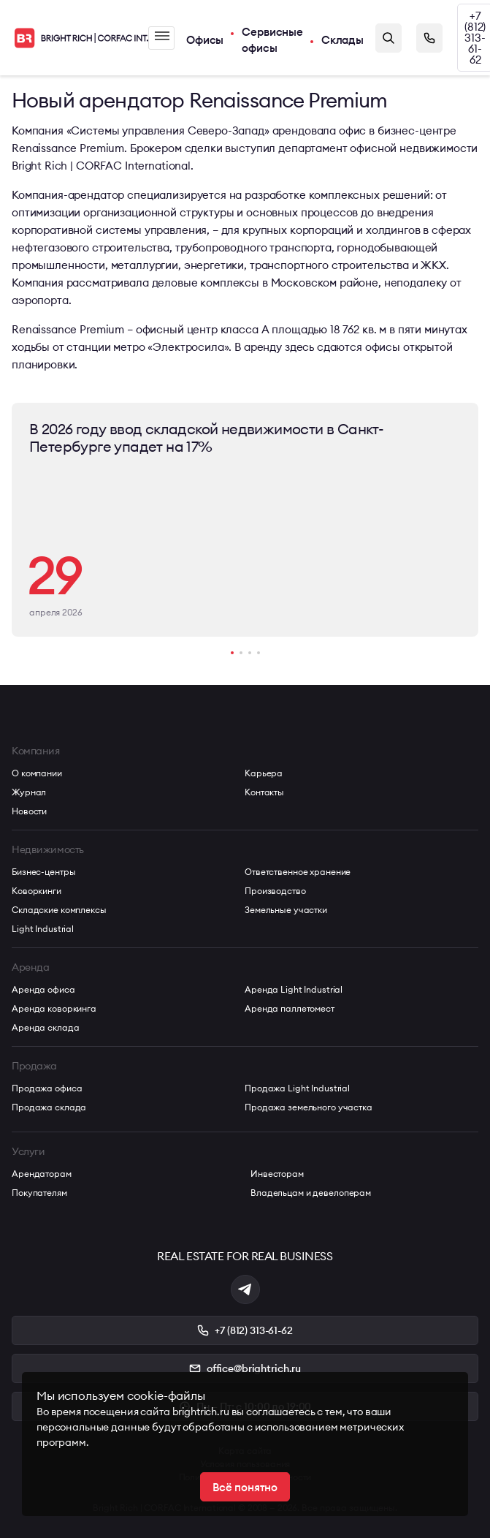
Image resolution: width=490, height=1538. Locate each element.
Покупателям (39, 1192)
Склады (342, 40)
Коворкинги (36, 890)
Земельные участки (286, 909)
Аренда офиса (43, 989)
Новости (29, 811)
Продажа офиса (47, 1088)
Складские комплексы (59, 909)
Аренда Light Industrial (293, 989)
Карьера (264, 773)
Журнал (29, 792)
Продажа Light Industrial (297, 1088)
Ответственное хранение (298, 871)
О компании (37, 773)
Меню (162, 36)
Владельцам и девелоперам (310, 1192)
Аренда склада (45, 1027)
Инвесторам (277, 1173)
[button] (232, 652)
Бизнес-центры (43, 871)
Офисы (204, 40)
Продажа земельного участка (308, 1107)
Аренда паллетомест (289, 1008)
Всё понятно (245, 1487)
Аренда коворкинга (54, 1008)
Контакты (264, 792)
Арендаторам (42, 1173)
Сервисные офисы (272, 40)
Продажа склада (49, 1107)
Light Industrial (43, 928)
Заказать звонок (429, 38)
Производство (275, 890)
